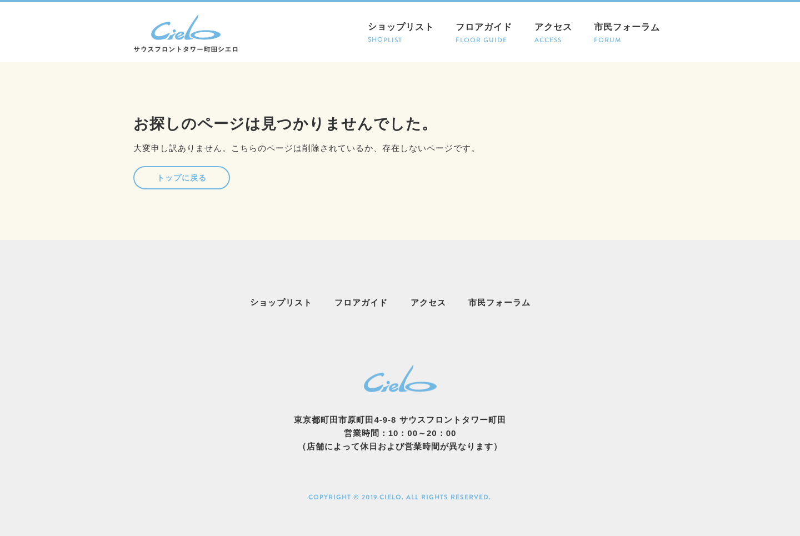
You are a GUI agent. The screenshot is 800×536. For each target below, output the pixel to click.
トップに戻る (182, 177)
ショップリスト (401, 34)
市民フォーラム (627, 34)
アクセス (553, 34)
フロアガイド (484, 34)
